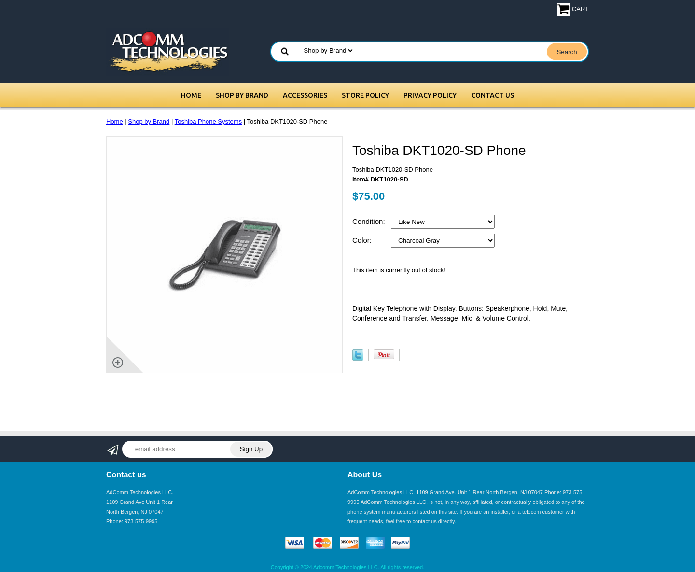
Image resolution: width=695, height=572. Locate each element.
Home (191, 95)
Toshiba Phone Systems (208, 121)
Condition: (369, 221)
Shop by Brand (242, 95)
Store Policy (365, 95)
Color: (363, 240)
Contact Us (492, 95)
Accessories (305, 95)
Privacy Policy (430, 95)
